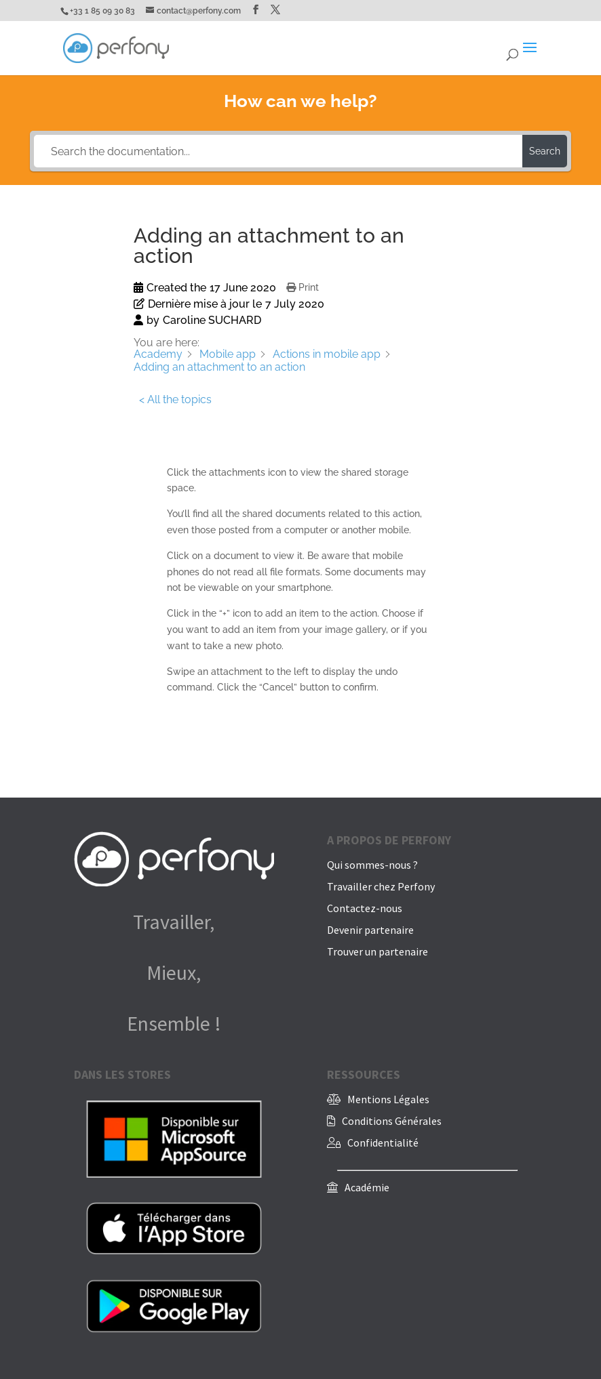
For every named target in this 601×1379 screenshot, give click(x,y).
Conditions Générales (392, 1121)
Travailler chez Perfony (381, 886)
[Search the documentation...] (278, 151)
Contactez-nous (364, 908)
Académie (367, 1187)
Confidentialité (383, 1142)
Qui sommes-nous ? (372, 864)
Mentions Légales (388, 1099)
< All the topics (175, 399)
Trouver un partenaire (377, 951)
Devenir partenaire (370, 930)
